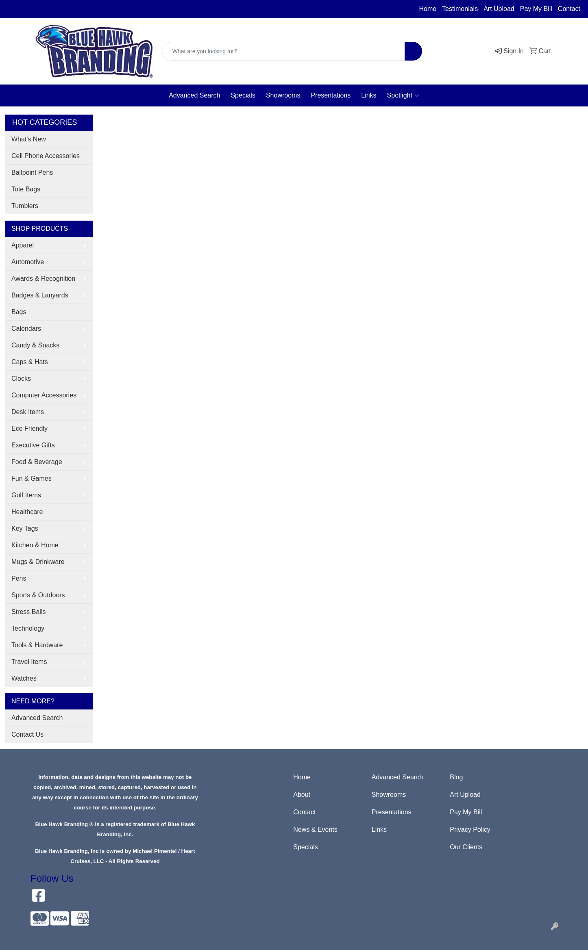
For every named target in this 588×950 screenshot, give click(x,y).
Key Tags (24, 528)
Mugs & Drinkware (38, 561)
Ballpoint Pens (32, 172)
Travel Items (29, 661)
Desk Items (27, 411)
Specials (243, 95)
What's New (28, 139)
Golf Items (26, 495)
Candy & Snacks (35, 345)
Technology (27, 628)
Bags (18, 311)
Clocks (21, 378)
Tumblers (24, 205)
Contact (569, 8)
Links (368, 95)
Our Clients (466, 847)
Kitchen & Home (35, 545)
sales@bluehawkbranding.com (63, 9)
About (301, 794)
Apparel (22, 245)
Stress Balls (28, 611)
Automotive (27, 261)
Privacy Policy (470, 829)
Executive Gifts (33, 445)
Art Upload (498, 8)
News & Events (315, 829)
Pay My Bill (536, 8)
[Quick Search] (283, 51)
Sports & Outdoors (38, 595)
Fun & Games (31, 478)
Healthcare (27, 511)
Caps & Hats (29, 361)
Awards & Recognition (43, 278)
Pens (18, 578)
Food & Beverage (36, 461)
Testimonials (460, 8)
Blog (456, 777)
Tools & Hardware (37, 645)
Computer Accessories (43, 395)
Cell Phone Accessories (45, 155)
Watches (24, 678)
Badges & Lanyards (39, 295)
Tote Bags (25, 189)
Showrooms (283, 95)
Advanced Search (194, 95)
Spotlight (403, 95)
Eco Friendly (29, 428)
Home (427, 8)
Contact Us (27, 734)
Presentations (331, 95)
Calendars (26, 328)
